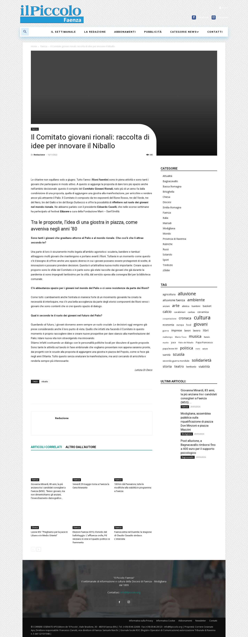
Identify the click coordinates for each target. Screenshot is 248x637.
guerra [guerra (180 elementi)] (166, 331)
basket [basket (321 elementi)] (207, 306)
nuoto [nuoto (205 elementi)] (166, 342)
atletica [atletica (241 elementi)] (185, 306)
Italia (165, 217)
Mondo (167, 233)
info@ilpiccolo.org (130, 592)
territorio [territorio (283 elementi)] (191, 366)
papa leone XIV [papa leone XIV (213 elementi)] (170, 348)
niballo (45, 381)
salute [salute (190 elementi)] (205, 348)
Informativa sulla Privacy (141, 620)
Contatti (213, 620)
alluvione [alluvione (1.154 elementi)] (187, 293)
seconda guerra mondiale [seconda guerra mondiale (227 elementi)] (176, 360)
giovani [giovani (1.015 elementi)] (201, 324)
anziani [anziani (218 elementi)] (166, 306)
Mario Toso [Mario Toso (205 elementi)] (180, 337)
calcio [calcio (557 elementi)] (167, 311)
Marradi (167, 223)
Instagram (223, 17)
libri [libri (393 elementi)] (206, 330)
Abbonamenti (185, 620)
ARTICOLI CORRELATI (46, 447)
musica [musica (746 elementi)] (195, 336)
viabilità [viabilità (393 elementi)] (204, 366)
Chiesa (35, 527)
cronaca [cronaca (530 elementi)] (185, 318)
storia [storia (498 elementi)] (167, 366)
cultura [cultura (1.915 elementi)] (202, 317)
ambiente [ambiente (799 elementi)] (196, 300)
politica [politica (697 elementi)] (186, 348)
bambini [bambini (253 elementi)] (196, 306)
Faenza (43, 46)
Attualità (167, 176)
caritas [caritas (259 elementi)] (191, 312)
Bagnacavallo (170, 181)
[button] (25, 32)
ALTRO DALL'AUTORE (81, 447)
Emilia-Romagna (172, 207)
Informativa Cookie (165, 620)
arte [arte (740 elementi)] (175, 305)
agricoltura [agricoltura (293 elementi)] (169, 294)
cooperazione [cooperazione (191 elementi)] (169, 318)
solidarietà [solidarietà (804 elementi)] (201, 360)
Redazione (39, 154)
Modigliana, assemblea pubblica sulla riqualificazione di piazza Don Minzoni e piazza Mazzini (197, 421)
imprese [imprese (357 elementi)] (176, 330)
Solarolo (167, 254)
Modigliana (169, 228)
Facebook (203, 17)
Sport (166, 259)
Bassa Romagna (172, 186)
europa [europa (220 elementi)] (180, 324)
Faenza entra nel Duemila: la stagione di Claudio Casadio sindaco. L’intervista (133, 535)
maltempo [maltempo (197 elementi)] (168, 337)
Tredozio (168, 265)
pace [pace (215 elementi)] (173, 342)
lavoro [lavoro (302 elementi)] (196, 330)
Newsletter (200, 620)
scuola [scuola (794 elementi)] (179, 354)
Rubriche (167, 244)
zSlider (166, 270)
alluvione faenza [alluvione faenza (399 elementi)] (174, 300)
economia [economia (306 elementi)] (168, 324)
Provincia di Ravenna (174, 238)
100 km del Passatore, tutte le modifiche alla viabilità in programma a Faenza (132, 487)
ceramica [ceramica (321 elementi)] (203, 312)
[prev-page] (33, 549)
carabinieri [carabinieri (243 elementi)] (179, 312)
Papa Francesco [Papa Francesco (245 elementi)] (204, 342)
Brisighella (168, 191)
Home (34, 46)
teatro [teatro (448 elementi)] (179, 366)
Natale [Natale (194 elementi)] (207, 337)
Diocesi (167, 202)
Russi (166, 249)
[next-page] (38, 549)
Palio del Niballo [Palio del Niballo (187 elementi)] (185, 342)
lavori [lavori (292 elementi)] (187, 330)
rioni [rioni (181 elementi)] (198, 348)
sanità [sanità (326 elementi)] (166, 354)
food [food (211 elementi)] (188, 324)
